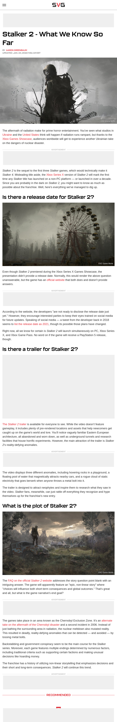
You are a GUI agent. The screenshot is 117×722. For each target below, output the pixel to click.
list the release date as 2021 (31, 324)
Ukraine (7, 134)
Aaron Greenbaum (16, 50)
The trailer (14, 424)
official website (56, 280)
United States (31, 134)
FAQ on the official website (30, 580)
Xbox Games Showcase (17, 138)
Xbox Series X (55, 174)
